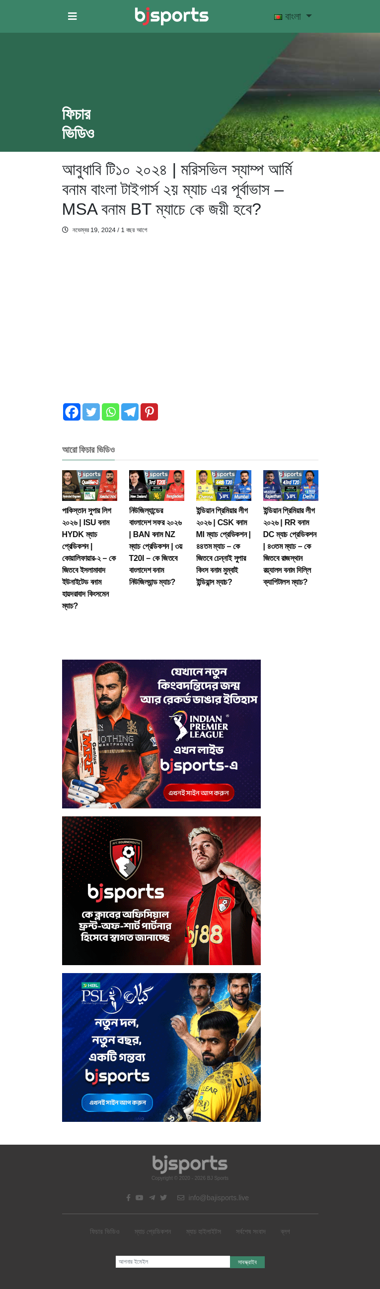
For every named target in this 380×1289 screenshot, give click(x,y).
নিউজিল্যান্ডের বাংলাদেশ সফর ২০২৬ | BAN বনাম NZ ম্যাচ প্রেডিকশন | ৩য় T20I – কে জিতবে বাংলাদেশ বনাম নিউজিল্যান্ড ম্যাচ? (156, 534)
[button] (72, 16)
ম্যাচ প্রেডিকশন (153, 1231)
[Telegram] (130, 412)
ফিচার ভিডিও (105, 1231)
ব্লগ (285, 1231)
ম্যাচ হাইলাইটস (204, 1231)
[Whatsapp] (110, 412)
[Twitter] (91, 412)
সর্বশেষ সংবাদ (251, 1231)
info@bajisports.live (213, 1198)
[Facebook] (71, 412)
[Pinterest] (149, 412)
